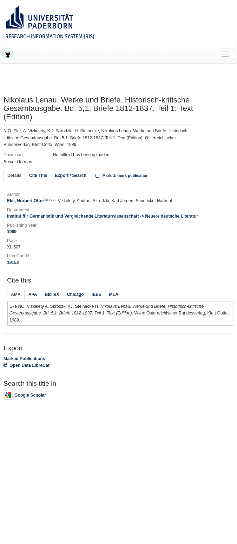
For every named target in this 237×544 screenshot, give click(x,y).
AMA (16, 294)
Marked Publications (24, 358)
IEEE (96, 294)
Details (14, 175)
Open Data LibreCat (27, 365)
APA (32, 294)
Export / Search (70, 175)
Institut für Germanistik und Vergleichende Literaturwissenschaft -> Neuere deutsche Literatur (102, 216)
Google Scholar (25, 395)
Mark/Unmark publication (121, 175)
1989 (12, 231)
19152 (13, 262)
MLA (113, 294)
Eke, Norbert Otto (31, 200)
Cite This (38, 175)
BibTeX (52, 294)
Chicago (75, 294)
